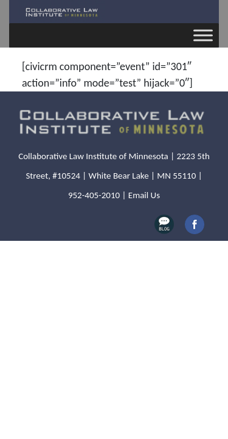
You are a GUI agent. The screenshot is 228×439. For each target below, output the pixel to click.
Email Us (144, 195)
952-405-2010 (94, 195)
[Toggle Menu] (203, 35)
